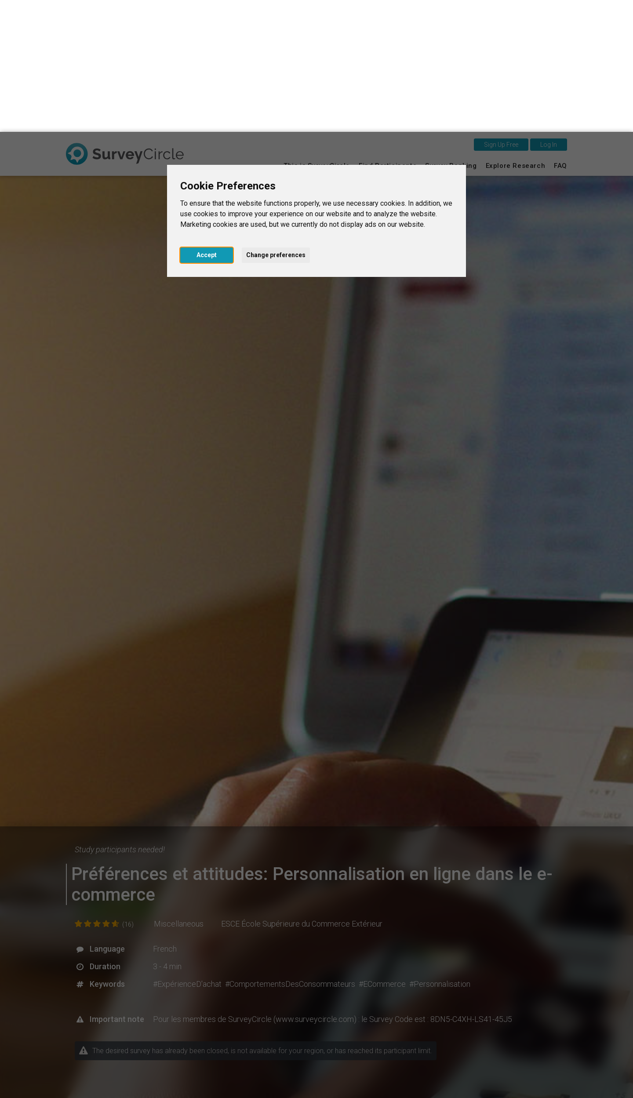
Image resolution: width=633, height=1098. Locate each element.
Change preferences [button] (276, 123)
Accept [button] (207, 123)
